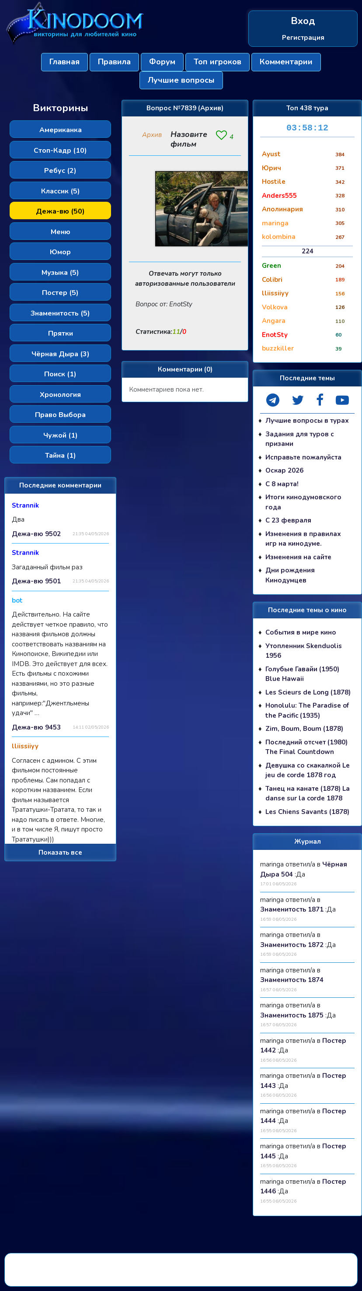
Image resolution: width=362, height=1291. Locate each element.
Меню (60, 232)
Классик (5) (60, 191)
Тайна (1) (60, 455)
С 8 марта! (282, 484)
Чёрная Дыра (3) (60, 354)
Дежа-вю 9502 (36, 534)
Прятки (60, 333)
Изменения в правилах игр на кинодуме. (303, 539)
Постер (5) (60, 293)
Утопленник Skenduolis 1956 (303, 651)
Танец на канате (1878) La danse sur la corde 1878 (307, 793)
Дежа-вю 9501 (36, 581)
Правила (114, 61)
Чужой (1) (60, 435)
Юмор (60, 252)
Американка (60, 130)
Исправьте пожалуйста (303, 457)
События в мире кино (300, 632)
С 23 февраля (288, 520)
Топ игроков (217, 61)
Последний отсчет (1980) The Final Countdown (306, 747)
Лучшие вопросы (181, 80)
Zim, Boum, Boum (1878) (304, 728)
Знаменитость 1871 (292, 909)
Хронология (60, 395)
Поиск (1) (60, 374)
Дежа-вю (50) (60, 211)
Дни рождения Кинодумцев (290, 575)
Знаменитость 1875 (292, 1015)
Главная (64, 61)
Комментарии (286, 61)
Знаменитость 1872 (292, 944)
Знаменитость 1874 (292, 979)
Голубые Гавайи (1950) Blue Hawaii (302, 674)
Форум (162, 61)
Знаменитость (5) (60, 313)
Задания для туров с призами (299, 439)
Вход (303, 21)
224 (307, 251)
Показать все (60, 852)
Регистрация (303, 37)
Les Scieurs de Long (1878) (308, 692)
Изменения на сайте (298, 557)
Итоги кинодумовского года (303, 502)
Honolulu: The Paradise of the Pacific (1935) (307, 710)
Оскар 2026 (284, 470)
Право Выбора (60, 415)
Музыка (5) (60, 272)
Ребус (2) (60, 170)
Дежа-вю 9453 (36, 727)
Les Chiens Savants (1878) (307, 811)
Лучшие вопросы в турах (307, 420)
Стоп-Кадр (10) (60, 150)
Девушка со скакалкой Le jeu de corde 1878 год (307, 770)
